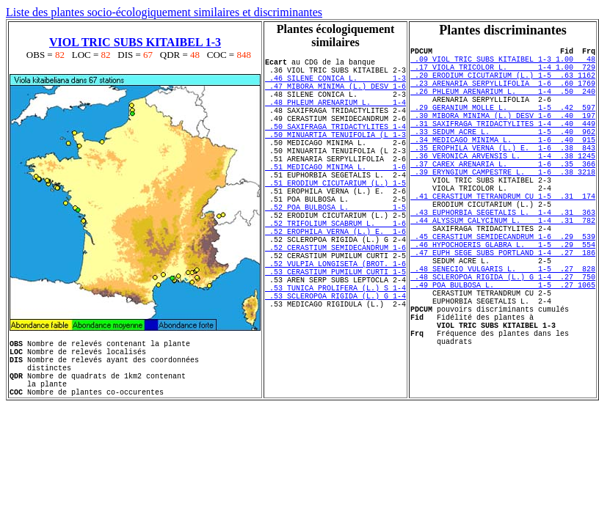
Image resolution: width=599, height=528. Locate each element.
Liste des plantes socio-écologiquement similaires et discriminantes (164, 12)
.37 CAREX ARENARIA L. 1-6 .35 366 (502, 196)
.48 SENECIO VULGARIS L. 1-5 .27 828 (502, 330)
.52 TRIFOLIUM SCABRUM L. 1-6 (335, 269)
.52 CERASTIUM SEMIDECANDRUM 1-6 (335, 300)
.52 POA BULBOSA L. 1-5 (335, 248)
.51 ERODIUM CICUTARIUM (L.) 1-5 (335, 218)
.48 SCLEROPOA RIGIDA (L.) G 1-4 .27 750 (502, 340)
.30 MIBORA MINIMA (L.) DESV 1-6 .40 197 (502, 135)
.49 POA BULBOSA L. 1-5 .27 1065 (502, 350)
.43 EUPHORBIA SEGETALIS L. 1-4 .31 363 (502, 258)
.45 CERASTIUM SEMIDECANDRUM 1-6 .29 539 (502, 289)
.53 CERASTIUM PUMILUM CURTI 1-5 (335, 331)
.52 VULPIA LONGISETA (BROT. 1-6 (335, 320)
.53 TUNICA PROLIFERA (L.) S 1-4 (335, 351)
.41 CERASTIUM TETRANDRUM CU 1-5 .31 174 (502, 237)
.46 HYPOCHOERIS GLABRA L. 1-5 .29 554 (502, 299)
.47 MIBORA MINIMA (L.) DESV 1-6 (335, 94)
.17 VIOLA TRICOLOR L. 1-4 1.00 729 (502, 73)
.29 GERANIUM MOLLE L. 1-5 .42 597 (502, 125)
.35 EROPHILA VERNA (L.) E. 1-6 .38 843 (502, 176)
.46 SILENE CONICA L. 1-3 (335, 84)
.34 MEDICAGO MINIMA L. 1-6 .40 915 (502, 166)
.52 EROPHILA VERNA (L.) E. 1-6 (335, 279)
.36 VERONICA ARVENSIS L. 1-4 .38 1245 (502, 186)
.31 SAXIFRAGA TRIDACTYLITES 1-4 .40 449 (502, 145)
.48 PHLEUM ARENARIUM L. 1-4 (335, 115)
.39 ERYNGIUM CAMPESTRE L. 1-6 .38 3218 (502, 207)
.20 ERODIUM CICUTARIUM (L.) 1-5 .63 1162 (502, 83)
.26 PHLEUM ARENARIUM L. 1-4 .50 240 (502, 104)
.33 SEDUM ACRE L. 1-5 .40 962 (502, 155)
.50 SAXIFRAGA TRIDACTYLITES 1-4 (335, 146)
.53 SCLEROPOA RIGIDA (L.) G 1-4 (335, 361)
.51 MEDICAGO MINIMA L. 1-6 (335, 197)
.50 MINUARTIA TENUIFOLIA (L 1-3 (335, 156)
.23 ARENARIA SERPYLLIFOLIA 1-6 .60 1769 (502, 94)
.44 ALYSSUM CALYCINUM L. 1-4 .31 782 (502, 268)
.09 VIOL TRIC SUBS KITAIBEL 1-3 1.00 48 (502, 63)
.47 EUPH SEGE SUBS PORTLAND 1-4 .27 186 (502, 309)
